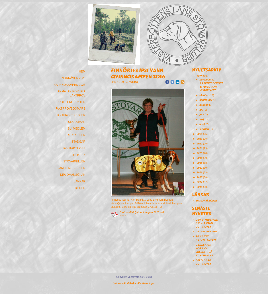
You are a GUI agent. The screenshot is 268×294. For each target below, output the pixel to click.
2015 (199, 177)
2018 (199, 162)
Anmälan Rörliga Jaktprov (71, 93)
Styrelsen (76, 135)
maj (201, 119)
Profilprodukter (71, 102)
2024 (199, 133)
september (205, 99)
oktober (204, 95)
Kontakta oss (74, 148)
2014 (199, 182)
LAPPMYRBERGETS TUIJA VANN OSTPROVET (211, 87)
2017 (199, 167)
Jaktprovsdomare (70, 108)
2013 (199, 187)
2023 (199, 138)
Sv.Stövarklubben (206, 200)
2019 (199, 157)
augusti (203, 104)
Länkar (79, 181)
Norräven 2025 (73, 78)
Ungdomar (76, 121)
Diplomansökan (72, 174)
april (202, 124)
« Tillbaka (132, 81)
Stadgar (78, 141)
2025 (199, 76)
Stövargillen (74, 161)
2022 (199, 143)
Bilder (80, 188)
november (205, 79)
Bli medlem (76, 128)
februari (204, 129)
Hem (82, 71)
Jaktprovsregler (70, 115)
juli (201, 109)
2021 (199, 148)
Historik (78, 154)
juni (201, 114)
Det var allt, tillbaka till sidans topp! (134, 283)
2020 (199, 153)
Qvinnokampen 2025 (69, 84)
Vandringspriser (71, 168)
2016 (199, 172)
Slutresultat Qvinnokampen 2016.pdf (142, 212)
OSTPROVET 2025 (207, 231)
